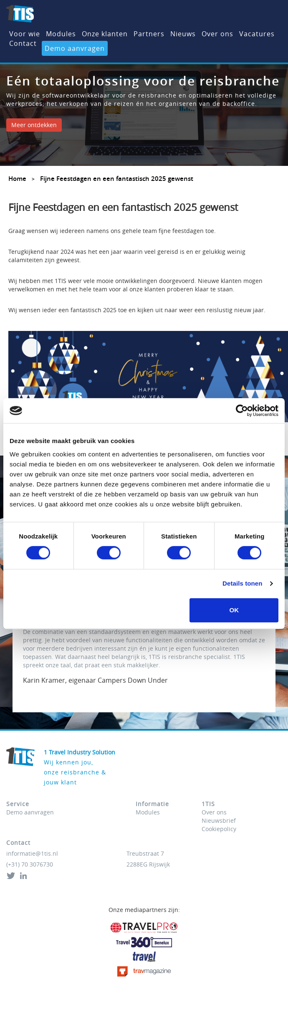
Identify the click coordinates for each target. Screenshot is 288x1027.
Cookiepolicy (219, 829)
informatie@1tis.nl (32, 853)
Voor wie (24, 33)
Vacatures (257, 33)
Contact (23, 43)
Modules (61, 33)
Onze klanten (105, 33)
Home (17, 178)
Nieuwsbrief (219, 820)
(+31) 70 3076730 (29, 864)
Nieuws (183, 33)
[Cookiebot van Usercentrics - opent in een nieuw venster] (241, 410)
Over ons (217, 33)
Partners (149, 33)
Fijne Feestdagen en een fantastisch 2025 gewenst (116, 178)
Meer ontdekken (34, 125)
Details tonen (242, 583)
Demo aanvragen (75, 48)
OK (234, 610)
